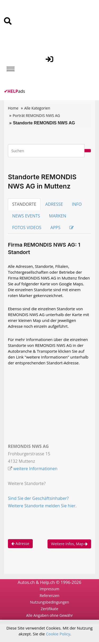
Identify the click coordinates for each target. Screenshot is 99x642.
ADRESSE (54, 204)
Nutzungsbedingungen (49, 602)
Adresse (20, 543)
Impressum (49, 588)
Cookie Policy (58, 633)
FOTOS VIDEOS (26, 227)
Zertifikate (49, 608)
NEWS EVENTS (26, 216)
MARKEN (57, 216)
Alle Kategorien (37, 108)
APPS (55, 227)
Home (13, 108)
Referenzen (49, 595)
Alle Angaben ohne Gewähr (49, 615)
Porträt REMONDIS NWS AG (36, 115)
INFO (77, 204)
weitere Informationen (35, 468)
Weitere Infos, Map (69, 543)
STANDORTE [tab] (24, 204)
